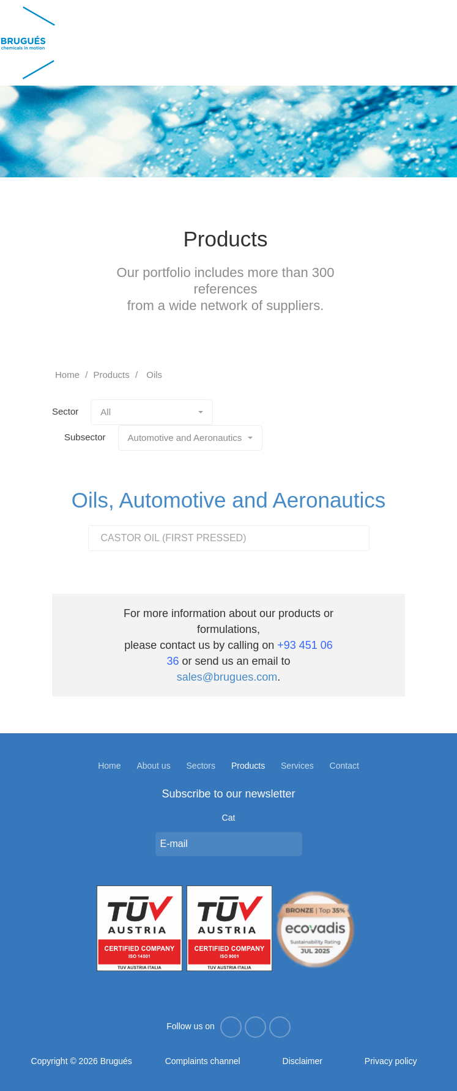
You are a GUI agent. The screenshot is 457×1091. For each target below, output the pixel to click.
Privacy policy (391, 1061)
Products (112, 374)
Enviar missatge (290, 844)
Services (297, 766)
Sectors (201, 766)
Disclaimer (302, 1061)
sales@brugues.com (227, 677)
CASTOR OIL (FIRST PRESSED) (174, 538)
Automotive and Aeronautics (190, 437)
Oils (154, 374)
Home (67, 374)
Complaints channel (202, 1061)
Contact (344, 766)
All (151, 412)
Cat (229, 818)
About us (153, 766)
